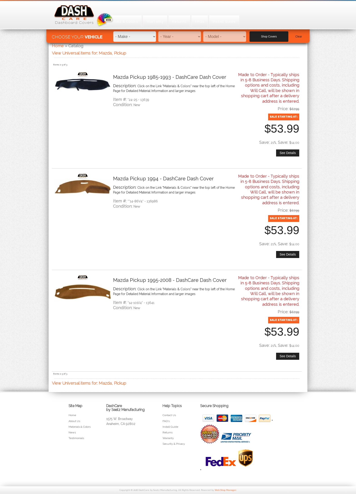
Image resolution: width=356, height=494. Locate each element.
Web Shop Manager (225, 490)
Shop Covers (269, 34)
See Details (287, 153)
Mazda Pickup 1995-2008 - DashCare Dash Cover (170, 280)
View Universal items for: (89, 53)
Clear (298, 34)
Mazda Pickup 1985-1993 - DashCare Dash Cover (169, 77)
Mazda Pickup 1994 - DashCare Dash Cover (163, 178)
